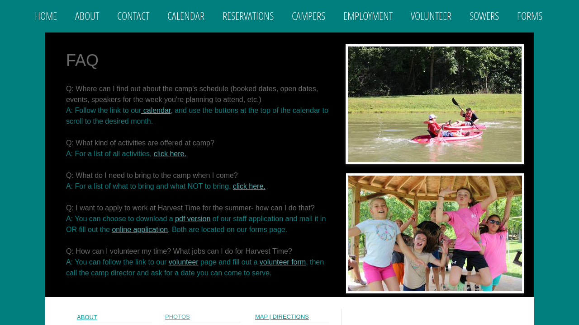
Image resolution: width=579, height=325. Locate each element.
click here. (170, 154)
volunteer (184, 262)
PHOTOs (177, 316)
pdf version (192, 219)
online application (140, 229)
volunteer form (283, 262)
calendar (156, 110)
